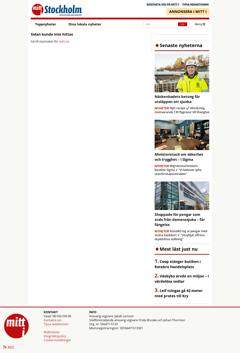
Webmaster (52, 332)
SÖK (182, 24)
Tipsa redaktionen (56, 324)
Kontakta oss (53, 320)
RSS (8, 347)
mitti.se (64, 41)
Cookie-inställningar (57, 340)
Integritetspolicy (55, 336)
